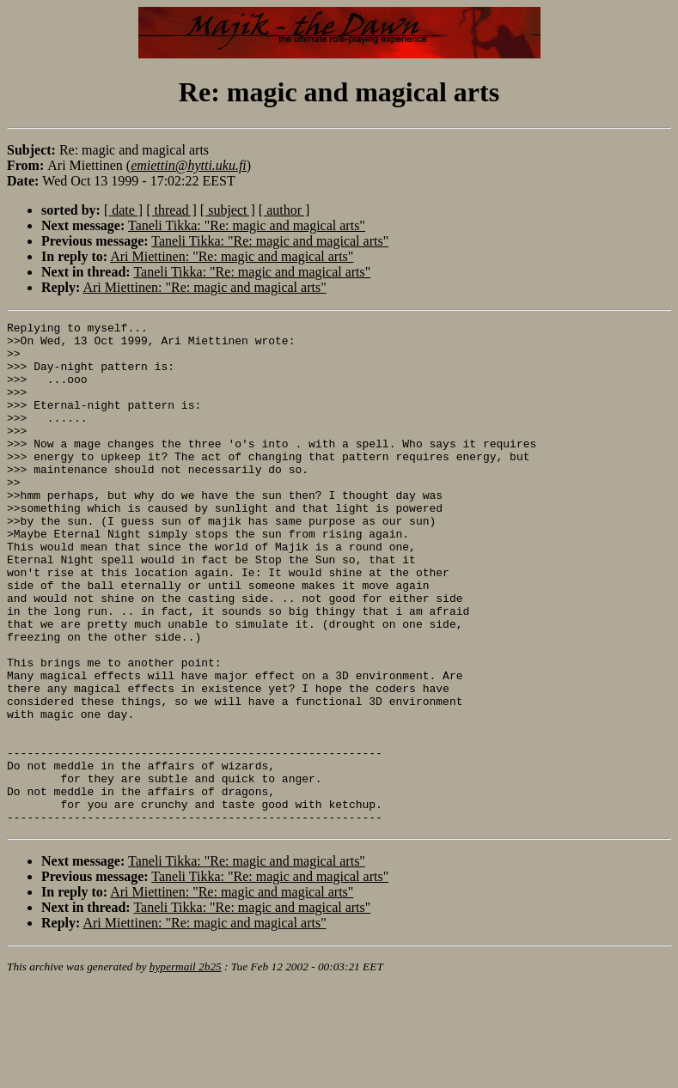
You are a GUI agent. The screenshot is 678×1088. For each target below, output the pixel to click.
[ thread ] (171, 210)
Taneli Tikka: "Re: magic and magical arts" (246, 225)
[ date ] (123, 210)
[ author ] (284, 210)
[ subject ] (227, 210)
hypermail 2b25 (186, 1067)
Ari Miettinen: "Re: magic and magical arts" (231, 256)
